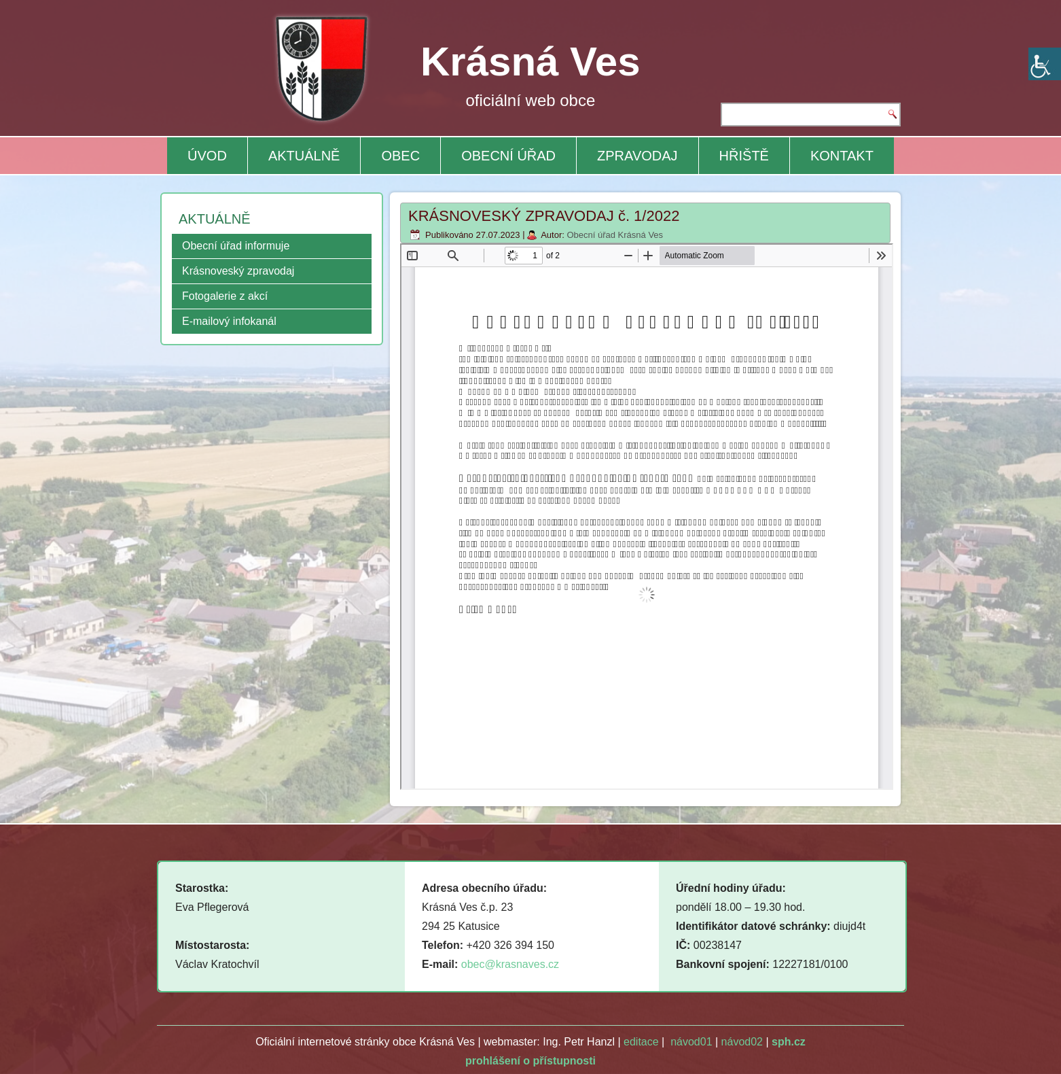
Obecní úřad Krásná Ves (615, 235)
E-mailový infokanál (229, 321)
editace (641, 1041)
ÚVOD (207, 155)
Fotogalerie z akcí (225, 296)
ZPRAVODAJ (637, 155)
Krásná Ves (530, 61)
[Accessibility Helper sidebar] (1044, 64)
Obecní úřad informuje (235, 246)
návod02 (742, 1041)
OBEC (400, 155)
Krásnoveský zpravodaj (238, 271)
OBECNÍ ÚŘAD (508, 155)
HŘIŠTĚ (744, 155)
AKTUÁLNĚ (304, 155)
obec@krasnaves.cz (510, 964)
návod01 (691, 1041)
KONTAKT (842, 155)
